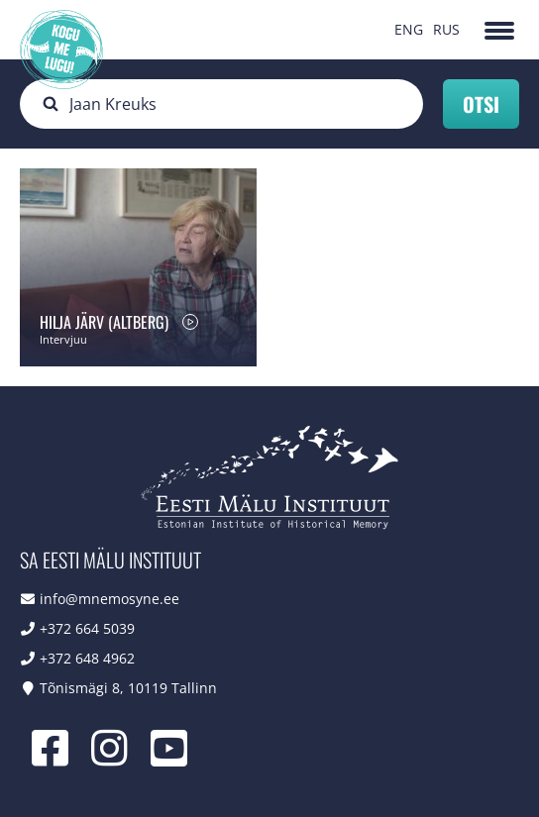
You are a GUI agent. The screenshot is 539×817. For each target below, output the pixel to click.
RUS (446, 29)
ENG (408, 29)
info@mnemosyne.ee (109, 598)
